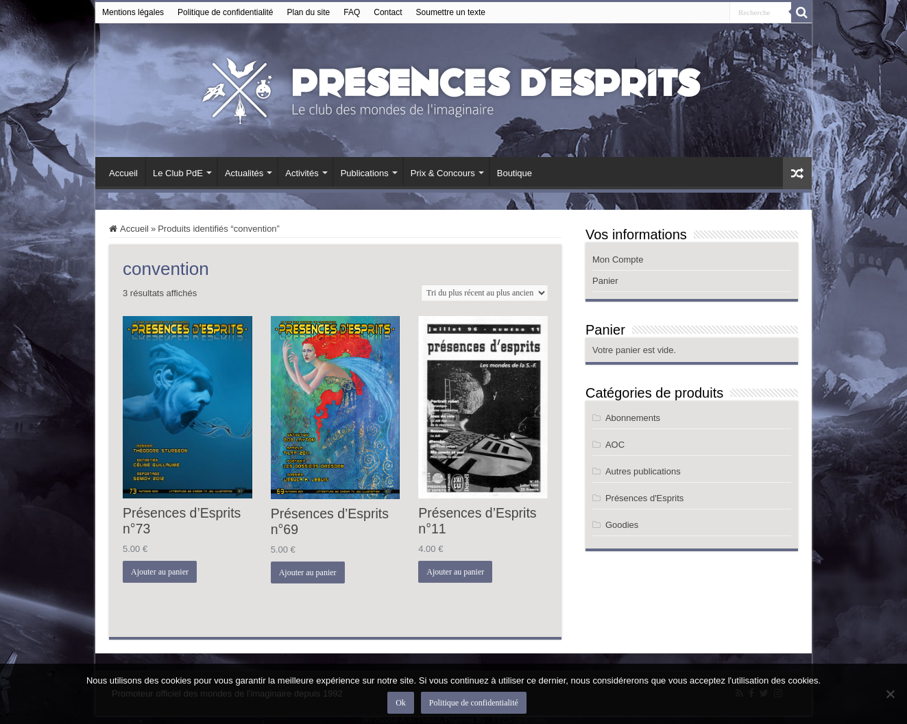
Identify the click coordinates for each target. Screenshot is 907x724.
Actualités (244, 173)
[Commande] (484, 293)
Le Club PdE (178, 173)
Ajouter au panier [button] (160, 572)
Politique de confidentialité (225, 12)
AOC (615, 444)
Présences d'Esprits (644, 498)
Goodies (621, 525)
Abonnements (632, 418)
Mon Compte (617, 259)
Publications (365, 173)
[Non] (890, 694)
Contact (388, 12)
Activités (301, 173)
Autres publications (643, 471)
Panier (605, 281)
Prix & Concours (443, 173)
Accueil (123, 173)
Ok (401, 703)
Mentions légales (133, 12)
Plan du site (308, 12)
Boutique (514, 173)
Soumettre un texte (450, 12)
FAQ (351, 12)
